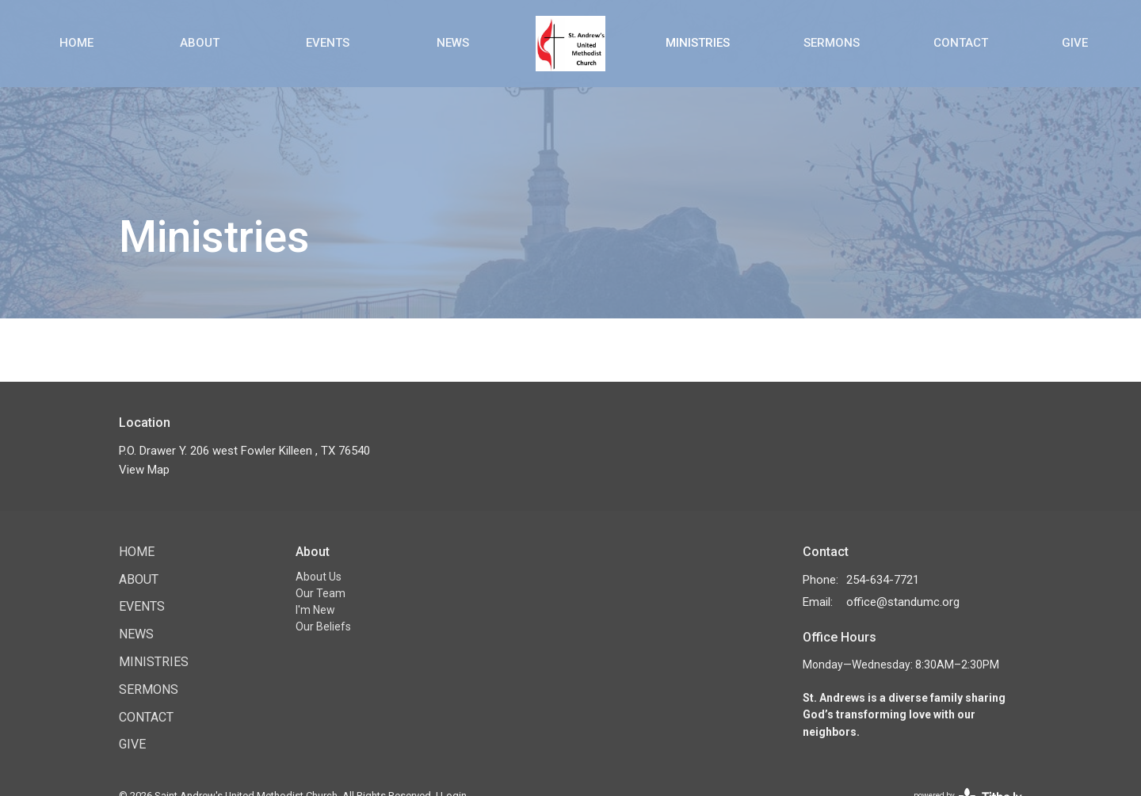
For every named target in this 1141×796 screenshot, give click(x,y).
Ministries (698, 43)
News (453, 43)
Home (76, 43)
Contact (960, 43)
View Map (144, 470)
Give (1075, 43)
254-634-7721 (882, 580)
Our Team (320, 593)
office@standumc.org (903, 602)
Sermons (831, 43)
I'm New (315, 610)
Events (327, 43)
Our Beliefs (323, 626)
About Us (319, 576)
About (199, 43)
